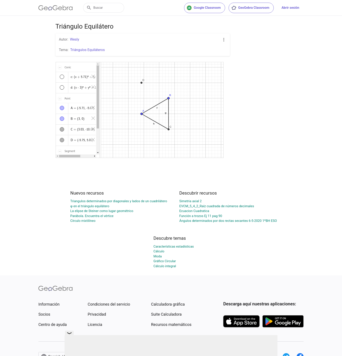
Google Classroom (204, 7)
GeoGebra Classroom (250, 7)
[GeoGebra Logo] (55, 7)
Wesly (74, 39)
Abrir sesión (290, 8)
